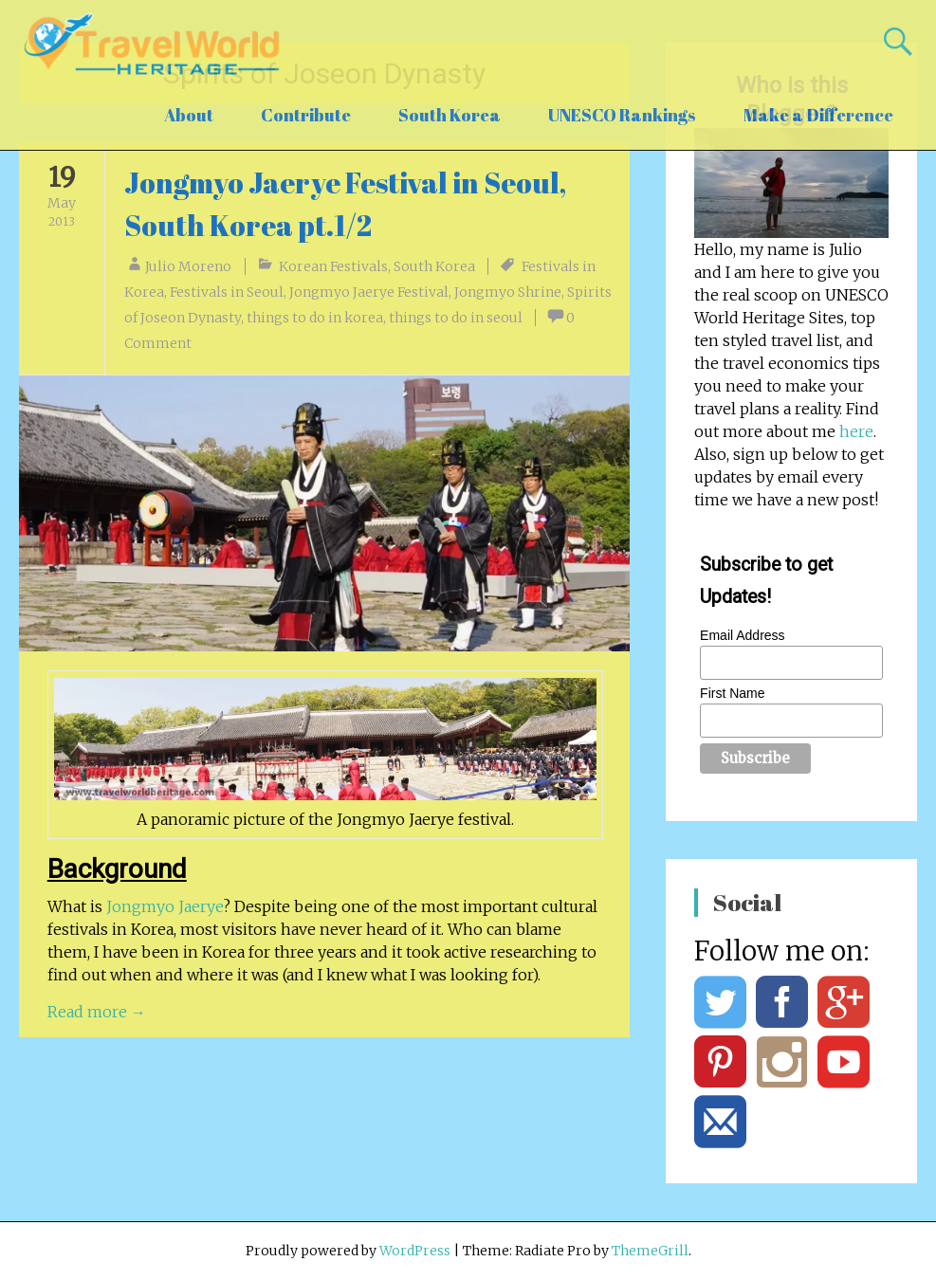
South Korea (449, 114)
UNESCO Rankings (622, 114)
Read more (96, 1011)
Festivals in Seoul (227, 292)
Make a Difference (818, 114)
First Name (732, 693)
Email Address (742, 635)
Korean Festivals (333, 266)
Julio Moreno (188, 266)
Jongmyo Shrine (507, 292)
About (188, 114)
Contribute (306, 114)
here (856, 431)
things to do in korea (315, 317)
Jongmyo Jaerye (164, 906)
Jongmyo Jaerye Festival (369, 292)
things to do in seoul (456, 317)
